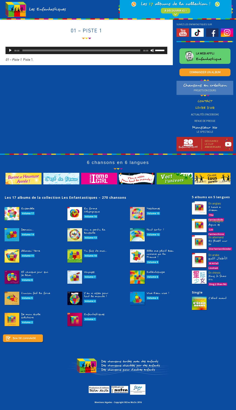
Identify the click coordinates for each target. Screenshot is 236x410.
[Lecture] (10, 50)
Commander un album (205, 72)
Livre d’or (205, 108)
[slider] (81, 50)
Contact (204, 101)
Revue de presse (204, 120)
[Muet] (152, 50)
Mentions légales (103, 402)
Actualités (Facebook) (205, 114)
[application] (86, 50)
